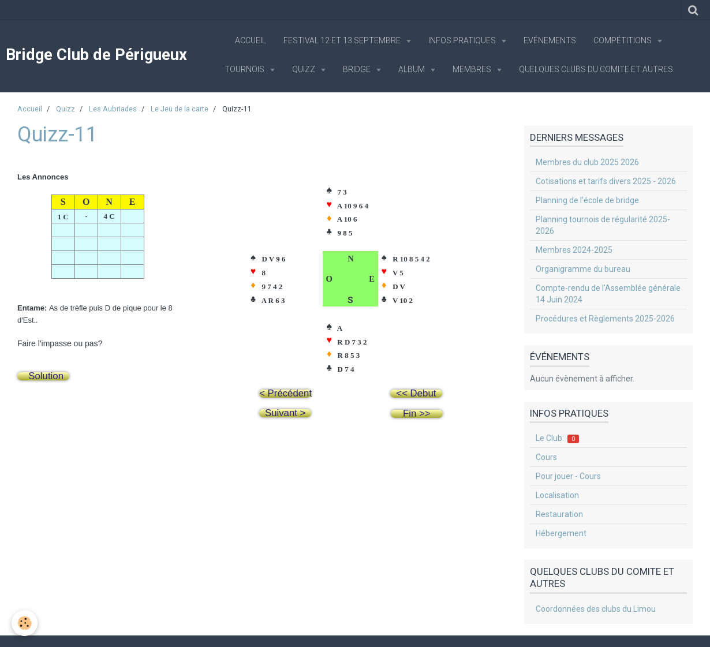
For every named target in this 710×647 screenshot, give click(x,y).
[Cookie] (25, 623)
